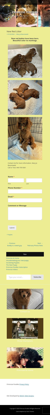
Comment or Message (17, 205)
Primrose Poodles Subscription (17, 267)
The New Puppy (11, 265)
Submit (12, 228)
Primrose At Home (12, 258)
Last (27, 184)
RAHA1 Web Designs (27, 396)
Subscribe (37, 277)
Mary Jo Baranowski (22, 34)
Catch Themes (30, 411)
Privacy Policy (24, 384)
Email (11, 197)
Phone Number (15, 188)
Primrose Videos (12, 269)
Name (11, 177)
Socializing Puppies (12, 263)
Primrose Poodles (25, 12)
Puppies (10, 235)
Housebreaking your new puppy (17, 260)
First (9, 184)
